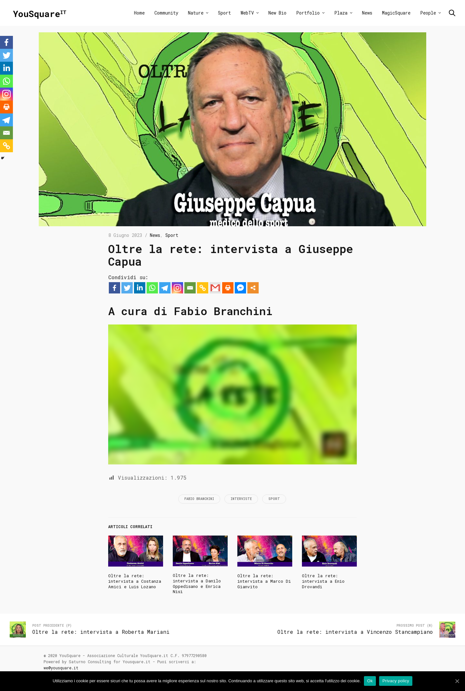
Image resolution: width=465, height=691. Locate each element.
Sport (224, 13)
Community (166, 13)
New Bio (277, 13)
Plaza (340, 13)
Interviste (241, 499)
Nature (195, 13)
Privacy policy (395, 680)
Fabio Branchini (199, 499)
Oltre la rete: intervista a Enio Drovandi (323, 581)
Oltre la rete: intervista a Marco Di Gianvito (264, 581)
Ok (370, 680)
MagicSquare (396, 13)
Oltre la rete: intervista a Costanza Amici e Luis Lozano (134, 581)
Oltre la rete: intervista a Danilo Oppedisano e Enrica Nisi (197, 583)
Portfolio (308, 13)
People (428, 13)
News (367, 13)
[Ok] (457, 681)
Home (139, 13)
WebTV (247, 13)
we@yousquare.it (61, 667)
